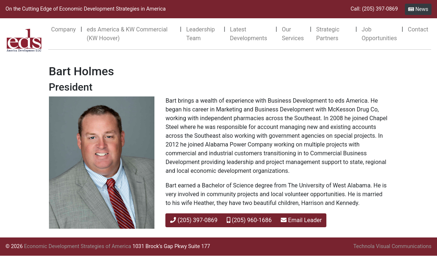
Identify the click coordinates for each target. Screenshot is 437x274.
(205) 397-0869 (193, 220)
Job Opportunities (379, 34)
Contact (418, 29)
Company (63, 29)
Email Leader (301, 220)
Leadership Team (200, 34)
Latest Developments (248, 34)
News (418, 9)
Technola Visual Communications (392, 246)
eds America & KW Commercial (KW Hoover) (127, 34)
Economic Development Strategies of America (77, 246)
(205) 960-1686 (249, 220)
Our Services (293, 34)
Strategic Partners (328, 34)
